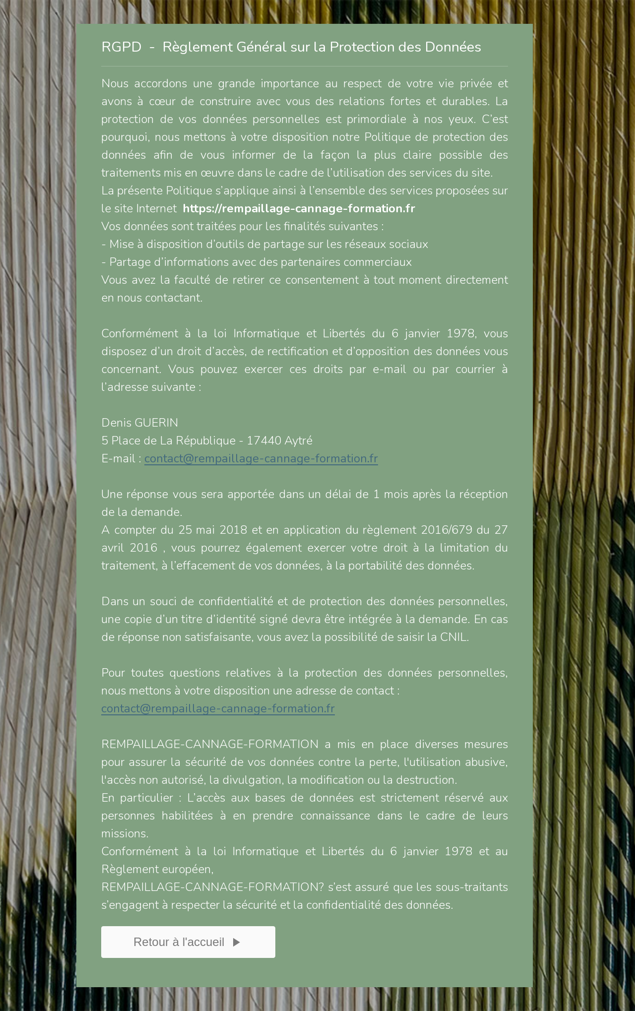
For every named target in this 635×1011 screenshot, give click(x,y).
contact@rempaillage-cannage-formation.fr (261, 458)
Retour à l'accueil (188, 949)
